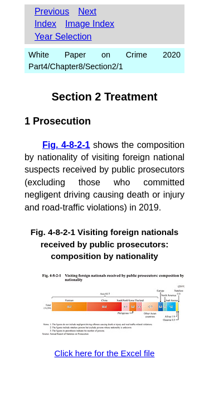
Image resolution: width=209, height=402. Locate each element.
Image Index (89, 23)
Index (45, 23)
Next (87, 11)
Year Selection (63, 36)
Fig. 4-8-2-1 (66, 145)
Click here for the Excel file (105, 353)
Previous (52, 11)
